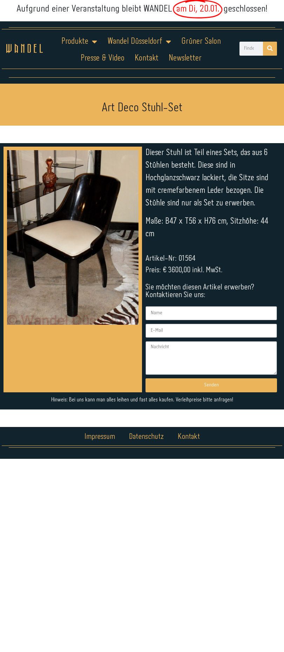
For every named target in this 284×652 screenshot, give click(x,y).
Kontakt (146, 58)
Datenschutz (146, 436)
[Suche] (270, 49)
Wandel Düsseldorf (139, 41)
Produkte (79, 41)
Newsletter (185, 58)
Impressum (99, 436)
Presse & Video (102, 58)
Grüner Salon (201, 41)
